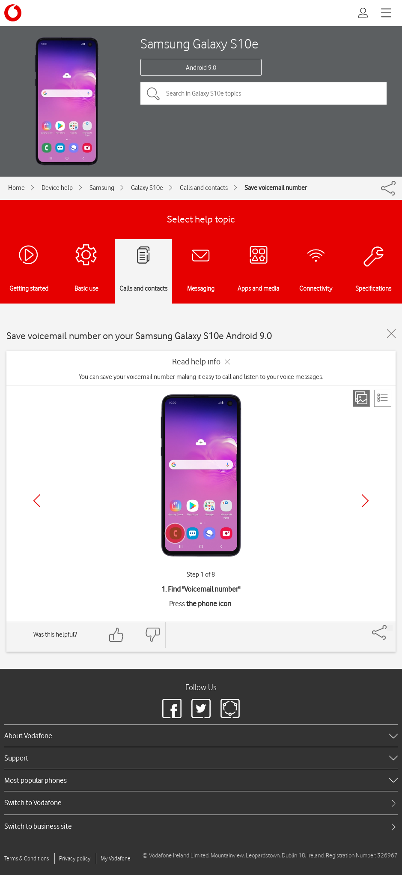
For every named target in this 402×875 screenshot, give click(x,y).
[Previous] (36, 500)
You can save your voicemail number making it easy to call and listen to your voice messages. (201, 377)
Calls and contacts (204, 188)
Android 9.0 (201, 68)
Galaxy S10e (147, 188)
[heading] (201, 736)
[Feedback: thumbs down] (152, 635)
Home (16, 188)
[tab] (201, 803)
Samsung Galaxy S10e (199, 43)
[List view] (382, 398)
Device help (57, 188)
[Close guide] (391, 333)
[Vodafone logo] (12, 12)
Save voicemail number (275, 188)
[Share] (390, 628)
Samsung (101, 188)
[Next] (365, 500)
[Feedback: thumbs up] (116, 635)
